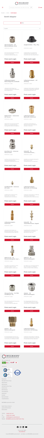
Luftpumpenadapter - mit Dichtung (30, 81)
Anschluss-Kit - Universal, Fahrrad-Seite (11, 152)
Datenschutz (4, 388)
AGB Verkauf (4, 384)
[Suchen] (31, 7)
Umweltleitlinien (5, 398)
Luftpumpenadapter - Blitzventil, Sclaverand (30, 116)
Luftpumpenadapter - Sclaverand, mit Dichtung (30, 329)
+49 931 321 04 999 (10, 415)
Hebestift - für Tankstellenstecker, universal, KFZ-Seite (29, 152)
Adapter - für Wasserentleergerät (29, 294)
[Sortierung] (22, 28)
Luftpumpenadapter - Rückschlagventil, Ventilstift (11, 81)
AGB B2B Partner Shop (6, 386)
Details (12, 62)
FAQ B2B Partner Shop (6, 380)
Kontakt (3, 395)
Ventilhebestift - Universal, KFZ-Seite (11, 187)
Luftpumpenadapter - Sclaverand (10, 223)
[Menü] (2, 7)
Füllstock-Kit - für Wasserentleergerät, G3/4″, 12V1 (11, 258)
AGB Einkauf (4, 382)
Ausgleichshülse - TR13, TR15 (31, 44)
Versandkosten (5, 391)
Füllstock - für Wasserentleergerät (29, 258)
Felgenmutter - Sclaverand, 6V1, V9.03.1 (11, 116)
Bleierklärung (4, 389)
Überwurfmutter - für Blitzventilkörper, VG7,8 (10, 45)
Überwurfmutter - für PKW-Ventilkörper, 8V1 (11, 294)
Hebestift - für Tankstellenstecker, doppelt (31, 223)
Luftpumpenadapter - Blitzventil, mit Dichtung (30, 187)
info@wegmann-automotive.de (13, 417)
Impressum (4, 393)
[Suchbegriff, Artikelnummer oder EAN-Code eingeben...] (19, 7)
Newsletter (4, 379)
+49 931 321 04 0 (10, 413)
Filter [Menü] (22, 22)
